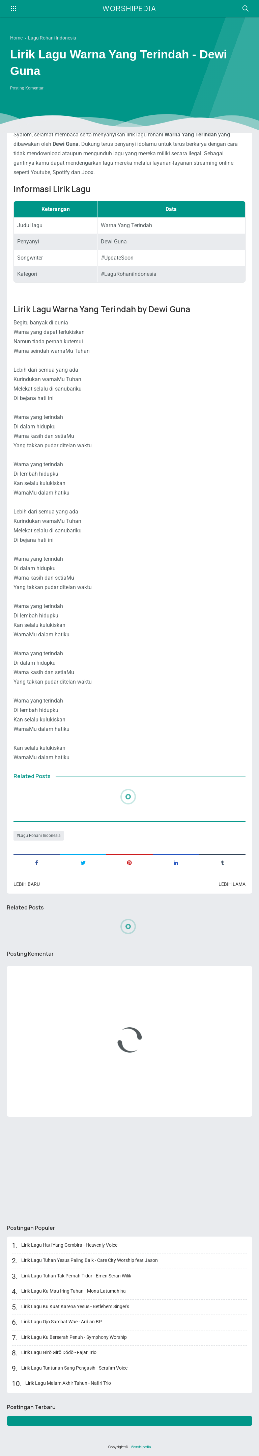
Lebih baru (26, 884)
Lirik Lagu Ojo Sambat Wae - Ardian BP (61, 1321)
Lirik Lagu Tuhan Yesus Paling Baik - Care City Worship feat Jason (89, 1260)
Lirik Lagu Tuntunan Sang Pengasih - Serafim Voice (74, 1368)
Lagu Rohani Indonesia (40, 835)
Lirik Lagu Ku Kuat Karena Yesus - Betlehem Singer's (75, 1306)
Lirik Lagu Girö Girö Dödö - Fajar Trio (58, 1352)
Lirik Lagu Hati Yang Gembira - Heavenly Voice (69, 1245)
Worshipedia (129, 8)
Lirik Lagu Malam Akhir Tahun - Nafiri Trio (68, 1383)
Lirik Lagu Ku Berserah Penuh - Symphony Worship (74, 1337)
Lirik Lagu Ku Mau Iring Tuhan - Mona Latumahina (73, 1291)
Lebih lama (232, 884)
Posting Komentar (27, 88)
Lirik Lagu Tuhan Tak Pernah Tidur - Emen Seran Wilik (76, 1275)
